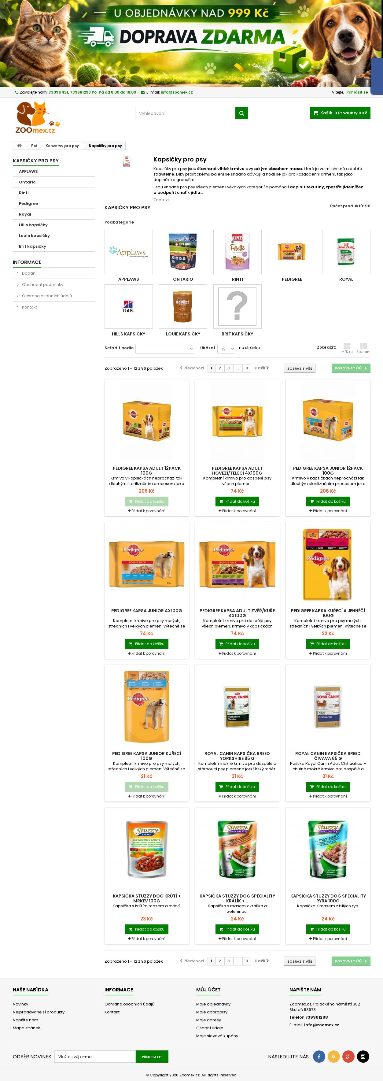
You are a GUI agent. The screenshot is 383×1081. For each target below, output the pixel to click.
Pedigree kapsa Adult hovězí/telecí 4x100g (237, 471)
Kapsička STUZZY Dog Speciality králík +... (237, 898)
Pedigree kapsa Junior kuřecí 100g (146, 756)
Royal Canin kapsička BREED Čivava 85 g (328, 756)
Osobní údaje (209, 1028)
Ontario (27, 182)
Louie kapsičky (34, 236)
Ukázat (207, 348)
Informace (27, 262)
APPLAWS (28, 171)
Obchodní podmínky (42, 284)
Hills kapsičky (33, 225)
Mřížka (347, 348)
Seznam (363, 348)
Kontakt (29, 307)
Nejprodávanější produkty (38, 1012)
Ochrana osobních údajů (46, 296)
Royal (25, 214)
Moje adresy (208, 1020)
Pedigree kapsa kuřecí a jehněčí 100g (328, 613)
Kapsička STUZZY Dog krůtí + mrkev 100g (147, 898)
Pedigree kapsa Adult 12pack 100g (147, 471)
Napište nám (25, 1020)
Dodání (29, 273)
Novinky (20, 1004)
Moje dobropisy (211, 1012)
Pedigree (28, 203)
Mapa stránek (26, 1028)
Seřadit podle (119, 348)
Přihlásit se (357, 92)
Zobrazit (161, 200)
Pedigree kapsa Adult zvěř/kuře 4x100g (237, 613)
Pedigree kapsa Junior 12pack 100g (328, 471)
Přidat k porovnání (148, 510)
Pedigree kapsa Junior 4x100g (146, 610)
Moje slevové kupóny (217, 1036)
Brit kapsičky (32, 246)
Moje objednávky (213, 1004)
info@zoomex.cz (321, 1025)
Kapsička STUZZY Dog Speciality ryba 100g (328, 898)
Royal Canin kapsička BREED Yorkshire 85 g (237, 756)
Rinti (24, 193)
